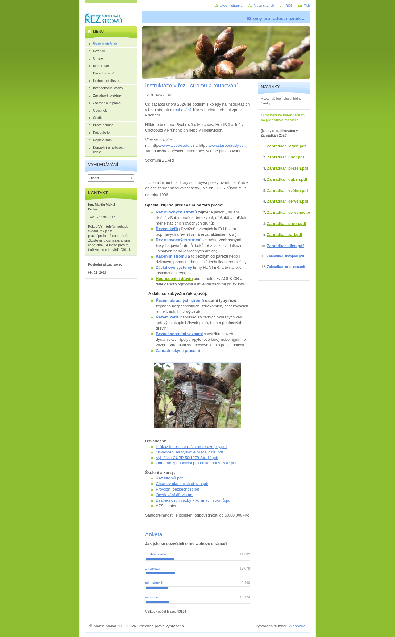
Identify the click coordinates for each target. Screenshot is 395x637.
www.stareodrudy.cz (226, 145)
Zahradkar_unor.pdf (286, 157)
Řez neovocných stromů (179, 240)
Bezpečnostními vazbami (179, 333)
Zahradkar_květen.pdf (287, 190)
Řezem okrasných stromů (180, 300)
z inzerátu (152, 568)
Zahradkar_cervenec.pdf (290, 212)
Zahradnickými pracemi (178, 350)
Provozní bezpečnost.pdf (177, 489)
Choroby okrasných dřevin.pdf (182, 483)
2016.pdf (215, 452)
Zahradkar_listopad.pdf (285, 256)
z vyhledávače (155, 554)
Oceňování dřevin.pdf (174, 494)
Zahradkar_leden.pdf (286, 146)
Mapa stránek (264, 5)
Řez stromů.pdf (169, 478)
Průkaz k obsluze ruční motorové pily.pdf (191, 446)
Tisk (307, 5)
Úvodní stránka (231, 5)
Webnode (297, 626)
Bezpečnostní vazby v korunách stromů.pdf (193, 500)
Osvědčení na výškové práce (182, 452)
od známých (154, 582)
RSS (288, 5)
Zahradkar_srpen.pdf (286, 223)
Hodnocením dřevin (174, 278)
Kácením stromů (171, 256)
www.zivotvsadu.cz (177, 145)
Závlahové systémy (174, 267)
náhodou (151, 597)
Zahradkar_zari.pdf (284, 234)
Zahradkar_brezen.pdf (287, 168)
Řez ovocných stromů (176, 212)
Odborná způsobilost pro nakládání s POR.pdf (197, 463)
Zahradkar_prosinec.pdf (286, 266)
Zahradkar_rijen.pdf (285, 245)
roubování (182, 110)
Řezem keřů (167, 228)
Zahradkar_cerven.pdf (287, 201)
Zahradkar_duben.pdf (287, 179)
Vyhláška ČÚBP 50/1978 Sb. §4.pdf (187, 457)
